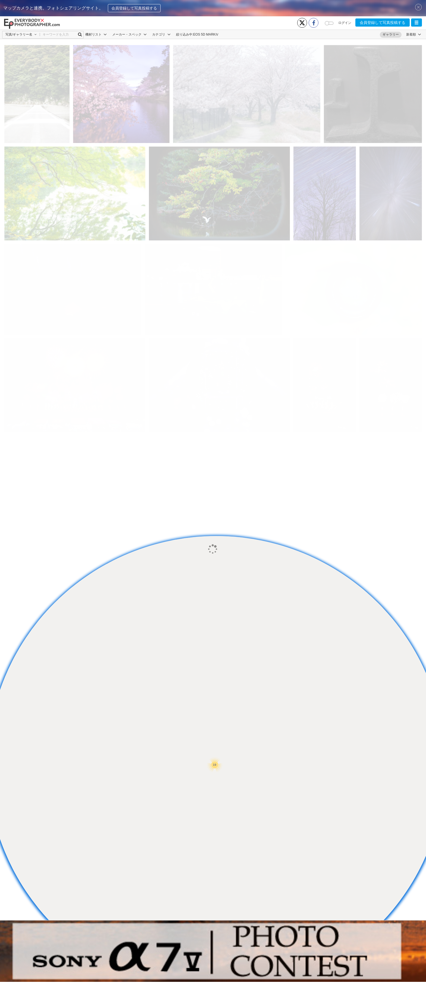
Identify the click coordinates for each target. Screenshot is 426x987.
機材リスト (96, 34)
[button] (416, 22)
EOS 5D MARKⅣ (206, 34)
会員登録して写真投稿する (134, 8)
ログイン (344, 23)
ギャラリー (391, 34)
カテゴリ (161, 34)
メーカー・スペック (129, 34)
